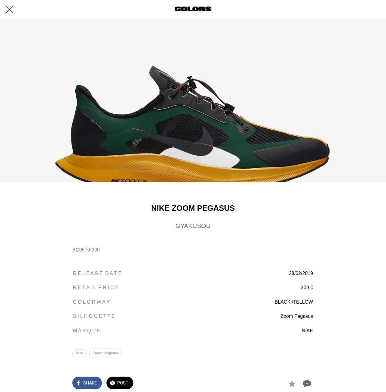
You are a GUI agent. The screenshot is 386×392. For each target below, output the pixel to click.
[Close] (9, 9)
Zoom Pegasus (106, 353)
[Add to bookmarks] (292, 383)
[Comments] (306, 383)
